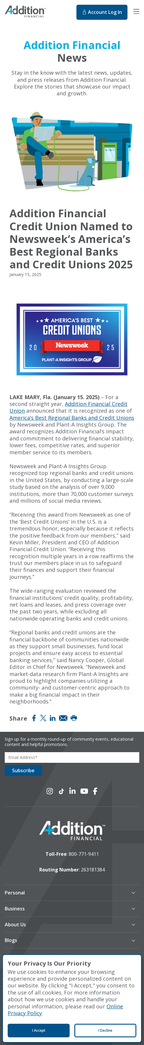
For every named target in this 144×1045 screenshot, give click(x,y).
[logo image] (72, 831)
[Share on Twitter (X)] (43, 718)
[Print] (74, 718)
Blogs (11, 940)
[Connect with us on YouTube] (84, 791)
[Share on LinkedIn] (52, 718)
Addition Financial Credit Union (68, 407)
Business (15, 909)
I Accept (38, 1030)
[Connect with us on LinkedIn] (72, 791)
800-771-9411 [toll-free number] (84, 854)
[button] (66, 893)
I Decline (105, 1030)
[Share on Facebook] (34, 718)
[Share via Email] (63, 718)
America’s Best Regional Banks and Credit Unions (71, 417)
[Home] (37, 12)
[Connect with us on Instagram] (50, 791)
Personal (15, 893)
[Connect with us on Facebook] (95, 791)
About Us (15, 925)
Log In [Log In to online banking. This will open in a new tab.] (102, 12)
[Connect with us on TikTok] (61, 791)
